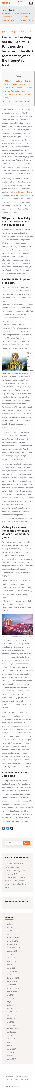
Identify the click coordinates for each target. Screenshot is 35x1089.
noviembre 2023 (13, 981)
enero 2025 (11, 934)
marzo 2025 (11, 927)
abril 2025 (10, 924)
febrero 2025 (12, 931)
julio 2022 (10, 1022)
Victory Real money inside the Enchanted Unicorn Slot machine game (17, 94)
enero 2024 (11, 975)
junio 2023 (11, 998)
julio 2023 (10, 995)
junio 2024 (11, 958)
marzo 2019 (11, 1059)
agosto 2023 (12, 992)
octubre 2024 (12, 944)
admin (18, 32)
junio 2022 (11, 1025)
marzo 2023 (11, 1008)
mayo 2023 (11, 1002)
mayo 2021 (11, 1042)
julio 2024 (10, 954)
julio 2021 (10, 1035)
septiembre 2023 (13, 988)
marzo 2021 (11, 1049)
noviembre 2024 (13, 941)
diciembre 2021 (13, 1029)
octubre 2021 (12, 1032)
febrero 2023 (12, 1012)
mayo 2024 (11, 961)
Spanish (21, 1)
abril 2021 (10, 1046)
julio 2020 (10, 1052)
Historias (11, 10)
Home (4, 10)
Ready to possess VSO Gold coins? (18, 101)
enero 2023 (11, 1015)
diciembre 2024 (13, 938)
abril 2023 (10, 1005)
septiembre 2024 (13, 948)
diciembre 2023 (13, 978)
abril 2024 (11, 965)
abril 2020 (10, 1056)
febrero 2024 (12, 971)
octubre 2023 (12, 985)
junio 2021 (11, 1039)
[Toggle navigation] (31, 3)
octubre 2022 (12, 1019)
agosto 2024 (12, 951)
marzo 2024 (11, 968)
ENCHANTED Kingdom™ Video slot (18, 88)
